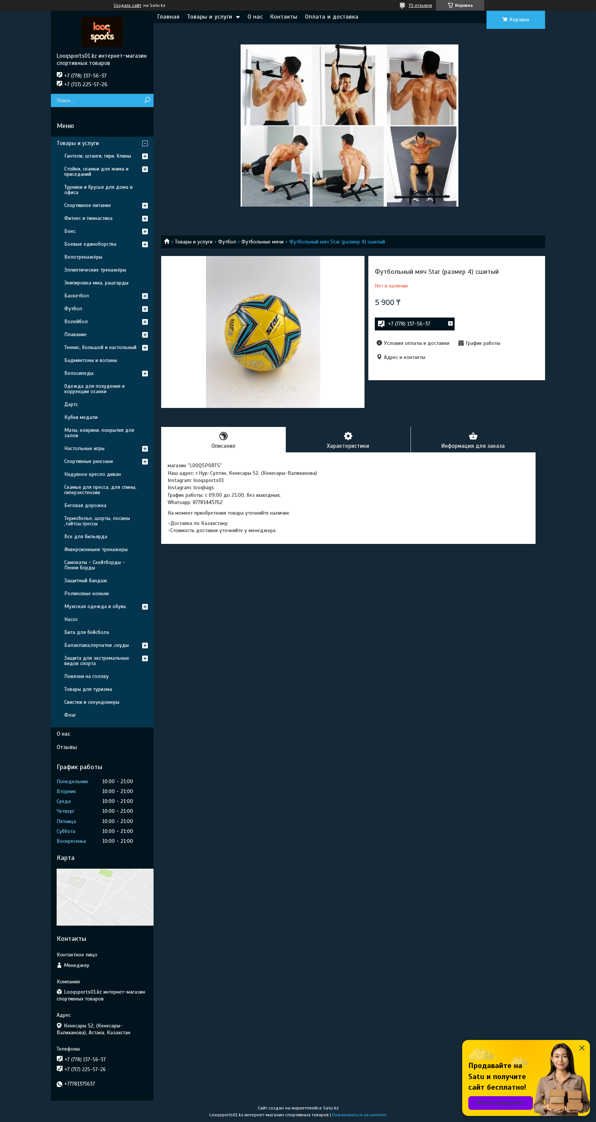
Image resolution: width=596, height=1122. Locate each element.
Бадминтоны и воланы (90, 360)
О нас (255, 17)
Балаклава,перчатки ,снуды (96, 645)
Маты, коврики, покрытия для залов (99, 433)
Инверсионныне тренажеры (96, 549)
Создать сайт (127, 5)
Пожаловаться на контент (359, 1114)
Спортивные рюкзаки (88, 461)
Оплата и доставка (331, 17)
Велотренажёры (83, 257)
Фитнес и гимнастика (88, 218)
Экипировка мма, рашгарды (96, 283)
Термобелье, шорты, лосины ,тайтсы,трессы (97, 521)
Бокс (70, 231)
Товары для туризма (88, 689)
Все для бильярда (85, 536)
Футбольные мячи (262, 242)
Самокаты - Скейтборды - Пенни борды (94, 565)
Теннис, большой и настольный (100, 347)
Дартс (71, 404)
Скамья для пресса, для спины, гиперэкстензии (100, 490)
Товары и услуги (209, 17)
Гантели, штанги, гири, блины (97, 156)
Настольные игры (84, 448)
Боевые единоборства (90, 244)
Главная (168, 17)
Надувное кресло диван (92, 474)
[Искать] (147, 100)
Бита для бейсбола (86, 632)
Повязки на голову (86, 676)
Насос (71, 619)
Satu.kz (331, 1108)
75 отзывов (420, 5)
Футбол (227, 242)
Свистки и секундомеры (91, 702)
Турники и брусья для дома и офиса (98, 190)
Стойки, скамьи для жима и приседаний (96, 171)
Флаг (70, 715)
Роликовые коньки (86, 593)
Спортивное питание (87, 205)
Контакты (283, 17)
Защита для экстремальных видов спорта (96, 661)
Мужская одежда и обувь (95, 606)
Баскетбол (76, 295)
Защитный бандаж (85, 580)
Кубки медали (81, 417)
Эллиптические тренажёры (95, 270)
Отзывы (67, 747)
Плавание (75, 334)
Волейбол (76, 321)
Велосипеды (79, 373)
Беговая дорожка (85, 505)
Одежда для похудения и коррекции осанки (94, 389)
